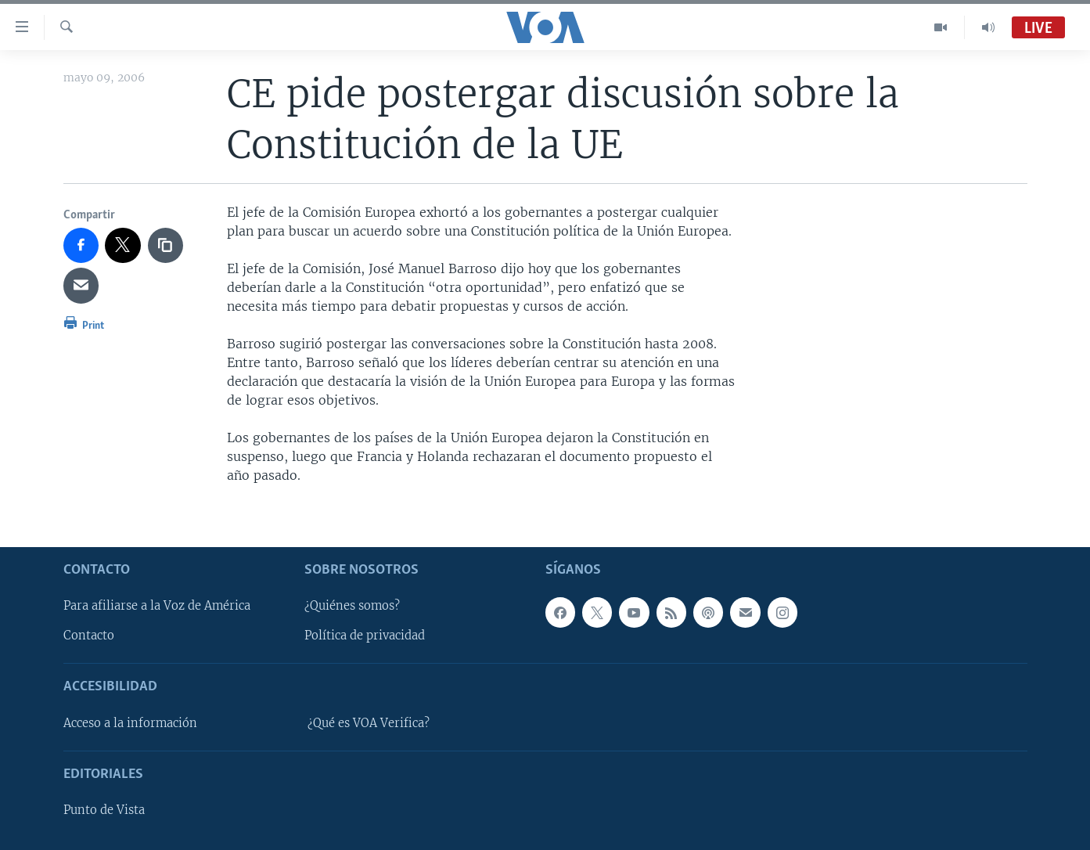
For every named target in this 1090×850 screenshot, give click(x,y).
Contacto (88, 635)
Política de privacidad (364, 635)
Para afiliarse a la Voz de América (156, 606)
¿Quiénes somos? (352, 606)
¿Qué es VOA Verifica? (369, 722)
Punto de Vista (104, 810)
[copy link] (166, 246)
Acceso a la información (130, 722)
